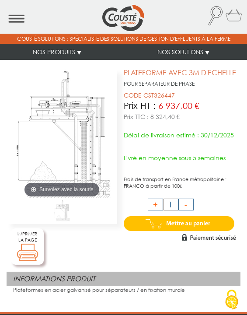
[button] (214, 15)
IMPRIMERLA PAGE (27, 246)
